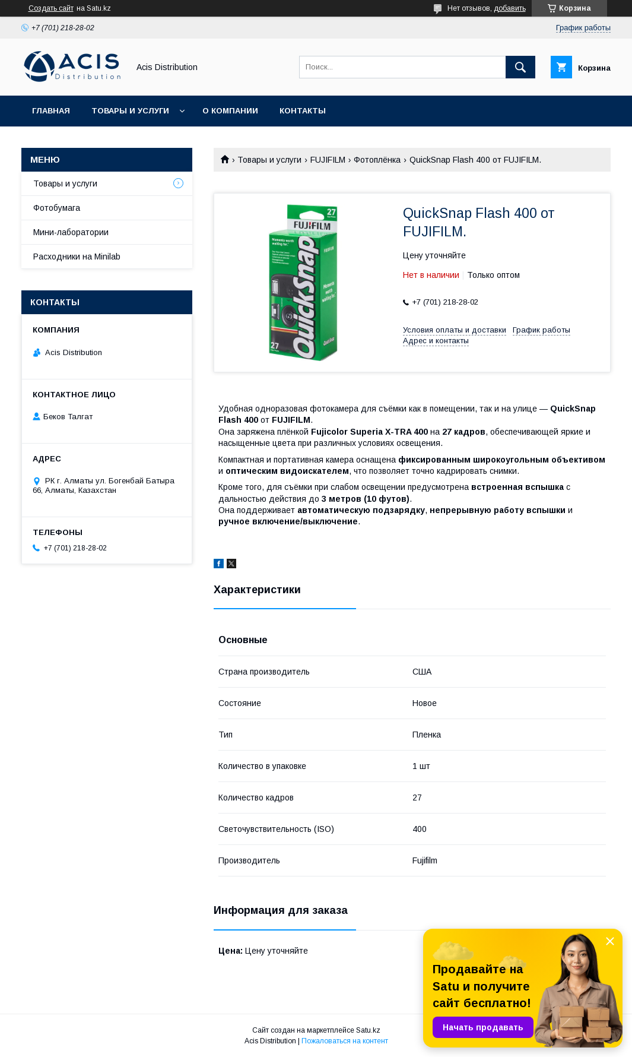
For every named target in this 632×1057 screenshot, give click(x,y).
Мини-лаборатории (71, 232)
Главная (51, 110)
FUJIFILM (327, 159)
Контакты (303, 110)
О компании (230, 110)
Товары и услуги (130, 110)
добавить (510, 8)
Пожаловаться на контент (344, 1041)
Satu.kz (368, 1030)
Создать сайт (51, 8)
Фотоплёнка (377, 159)
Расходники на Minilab (76, 256)
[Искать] (520, 67)
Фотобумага (56, 208)
